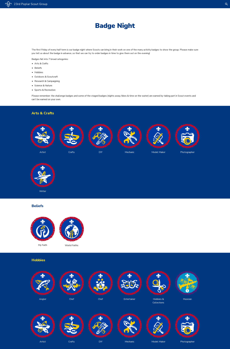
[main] (115, 26)
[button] (226, 4)
